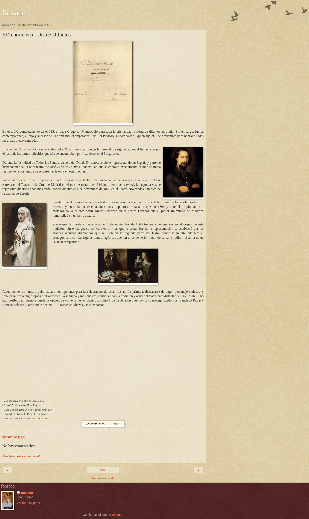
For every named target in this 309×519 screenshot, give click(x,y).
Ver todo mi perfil (28, 503)
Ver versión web (103, 478)
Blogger (117, 514)
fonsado (14, 13)
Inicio (103, 470)
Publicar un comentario (21, 455)
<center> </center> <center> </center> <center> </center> (103, 354)
